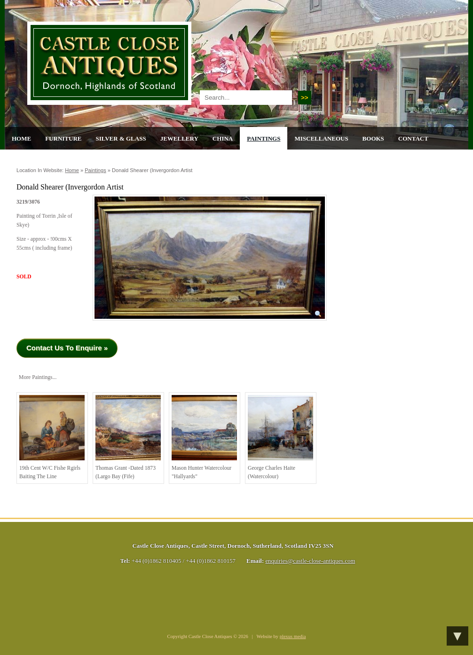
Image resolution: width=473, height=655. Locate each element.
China (223, 138)
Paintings (263, 138)
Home (21, 138)
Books (373, 138)
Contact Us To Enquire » (67, 348)
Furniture (63, 138)
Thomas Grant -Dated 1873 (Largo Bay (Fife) (128, 437)
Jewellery (179, 138)
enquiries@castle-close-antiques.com (310, 561)
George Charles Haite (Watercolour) (280, 437)
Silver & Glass (120, 138)
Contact (413, 138)
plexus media (293, 636)
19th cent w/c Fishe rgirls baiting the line (52, 437)
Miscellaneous (321, 138)
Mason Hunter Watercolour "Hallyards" (204, 437)
